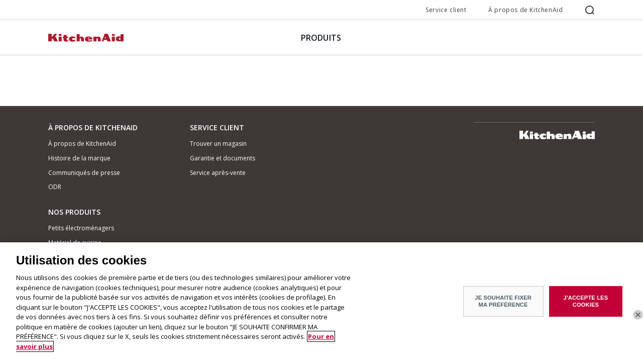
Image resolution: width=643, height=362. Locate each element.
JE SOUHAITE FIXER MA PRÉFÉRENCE (503, 306)
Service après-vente (218, 172)
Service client (445, 10)
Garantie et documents (222, 158)
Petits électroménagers (81, 228)
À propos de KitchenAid (525, 10)
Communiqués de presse (84, 172)
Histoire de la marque (79, 158)
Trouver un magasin (218, 143)
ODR (54, 187)
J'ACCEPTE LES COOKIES (586, 306)
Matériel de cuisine (74, 242)
